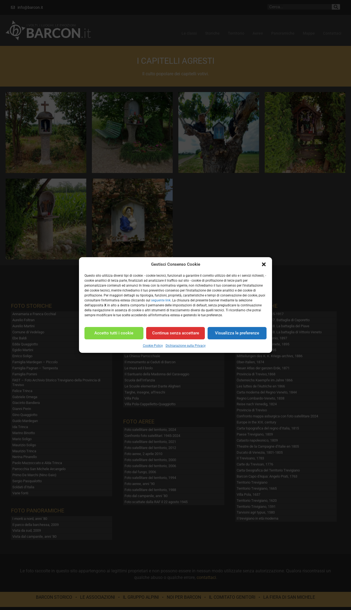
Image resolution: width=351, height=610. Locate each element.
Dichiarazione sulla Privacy (186, 346)
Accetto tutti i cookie (113, 333)
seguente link (161, 300)
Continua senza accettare (175, 333)
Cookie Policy (153, 346)
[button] (264, 264)
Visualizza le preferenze (237, 333)
